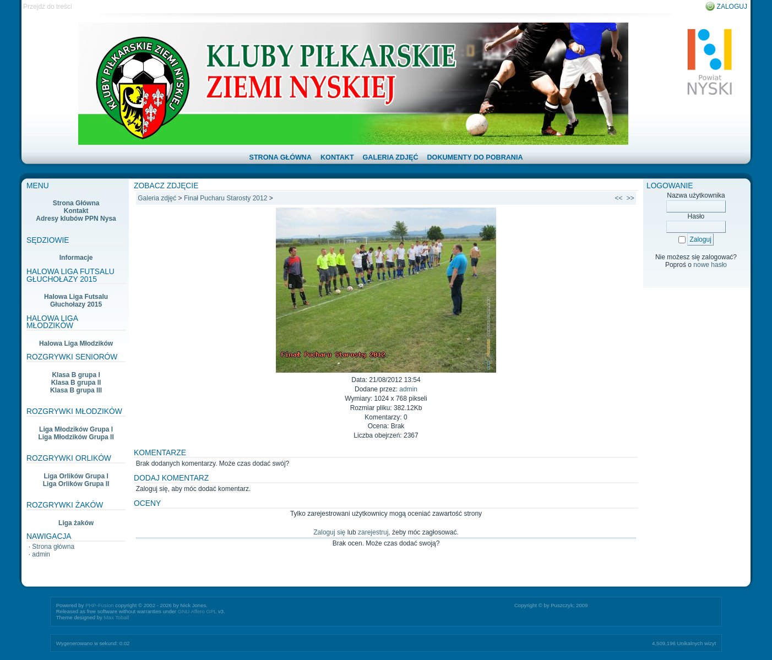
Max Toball (116, 617)
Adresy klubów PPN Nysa (76, 218)
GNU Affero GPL (197, 611)
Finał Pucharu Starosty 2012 (225, 198)
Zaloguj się (329, 532)
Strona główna (53, 546)
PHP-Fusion (99, 605)
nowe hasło (710, 265)
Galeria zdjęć (157, 198)
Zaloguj (732, 6)
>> (630, 198)
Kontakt (76, 211)
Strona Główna (76, 203)
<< (619, 198)
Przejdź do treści (47, 6)
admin (41, 554)
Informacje (76, 257)
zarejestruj (373, 532)
